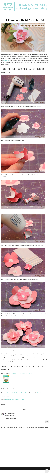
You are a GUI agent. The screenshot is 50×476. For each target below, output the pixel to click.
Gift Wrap (12, 403)
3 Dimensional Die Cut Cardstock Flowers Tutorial (17, 396)
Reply (47, 425)
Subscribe (2, 475)
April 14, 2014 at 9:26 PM (9, 419)
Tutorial (22, 403)
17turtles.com (40, 396)
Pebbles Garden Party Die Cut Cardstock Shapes (20, 377)
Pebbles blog (6, 61)
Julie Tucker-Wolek (10, 417)
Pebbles (17, 403)
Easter (7, 403)
